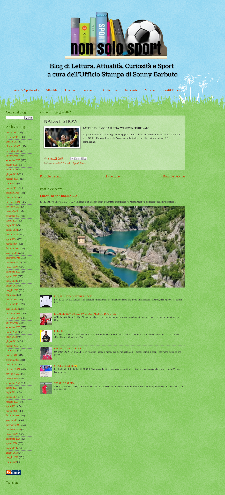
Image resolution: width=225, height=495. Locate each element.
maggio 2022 (12, 346)
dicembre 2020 (13, 425)
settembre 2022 (13, 327)
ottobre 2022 (12, 322)
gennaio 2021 (12, 420)
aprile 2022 (11, 350)
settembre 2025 (13, 160)
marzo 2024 (11, 244)
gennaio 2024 (12, 253)
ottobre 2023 (12, 267)
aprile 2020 (11, 462)
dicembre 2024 (13, 202)
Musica (150, 90)
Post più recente (50, 176)
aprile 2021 (11, 406)
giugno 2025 (12, 174)
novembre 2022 (13, 318)
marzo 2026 (11, 132)
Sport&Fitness (172, 90)
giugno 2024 (12, 230)
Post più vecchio (174, 176)
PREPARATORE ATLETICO (68, 348)
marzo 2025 (11, 188)
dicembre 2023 (13, 257)
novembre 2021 (13, 373)
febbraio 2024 (12, 248)
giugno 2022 (12, 341)
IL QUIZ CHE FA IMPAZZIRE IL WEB (73, 296)
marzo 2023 (11, 299)
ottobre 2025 (12, 155)
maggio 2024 (12, 234)
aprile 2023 (11, 295)
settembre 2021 (13, 383)
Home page (112, 176)
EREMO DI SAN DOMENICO (58, 195)
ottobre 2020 (12, 434)
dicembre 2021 (13, 369)
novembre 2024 (13, 206)
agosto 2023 (11, 276)
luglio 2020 (11, 448)
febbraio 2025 (12, 192)
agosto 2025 (11, 165)
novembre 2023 (13, 262)
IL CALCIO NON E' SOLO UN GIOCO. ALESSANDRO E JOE (85, 314)
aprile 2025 (11, 183)
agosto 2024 (11, 220)
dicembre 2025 (13, 146)
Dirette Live (109, 90)
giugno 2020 (12, 452)
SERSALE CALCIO (64, 383)
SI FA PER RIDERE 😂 (65, 366)
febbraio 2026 (12, 137)
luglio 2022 (11, 336)
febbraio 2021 (12, 415)
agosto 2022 (11, 332)
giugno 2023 (12, 285)
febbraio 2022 (12, 360)
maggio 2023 (12, 290)
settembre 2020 (13, 438)
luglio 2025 (11, 169)
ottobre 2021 (12, 378)
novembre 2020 (13, 429)
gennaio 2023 (12, 309)
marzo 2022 (11, 355)
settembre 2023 (13, 271)
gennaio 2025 (12, 197)
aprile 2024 (11, 239)
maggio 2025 (12, 179)
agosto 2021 (11, 387)
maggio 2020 (12, 457)
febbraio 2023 (12, 304)
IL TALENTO (61, 331)
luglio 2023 (11, 281)
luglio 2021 (11, 392)
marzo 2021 (11, 411)
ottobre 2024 (12, 211)
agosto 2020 (11, 443)
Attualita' (52, 90)
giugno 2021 (12, 397)
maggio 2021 (12, 401)
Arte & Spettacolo (26, 90)
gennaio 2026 (12, 141)
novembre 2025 (13, 151)
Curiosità (88, 90)
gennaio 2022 (12, 364)
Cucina (70, 90)
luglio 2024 (11, 225)
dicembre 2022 (13, 313)
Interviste (131, 90)
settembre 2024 (13, 216)
